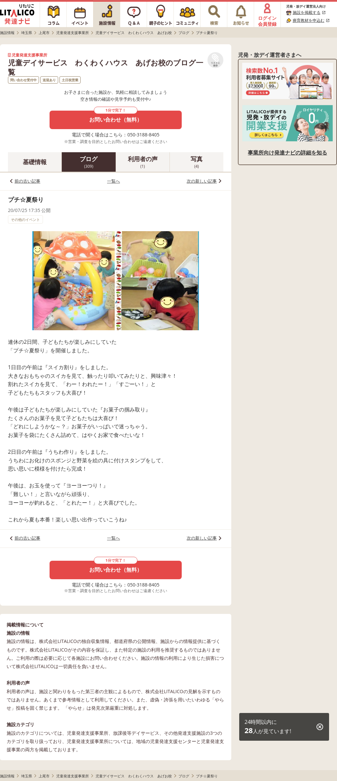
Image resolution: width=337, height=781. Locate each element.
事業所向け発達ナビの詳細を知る (287, 152)
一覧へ (113, 181)
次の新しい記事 (202, 181)
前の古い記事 (27, 181)
